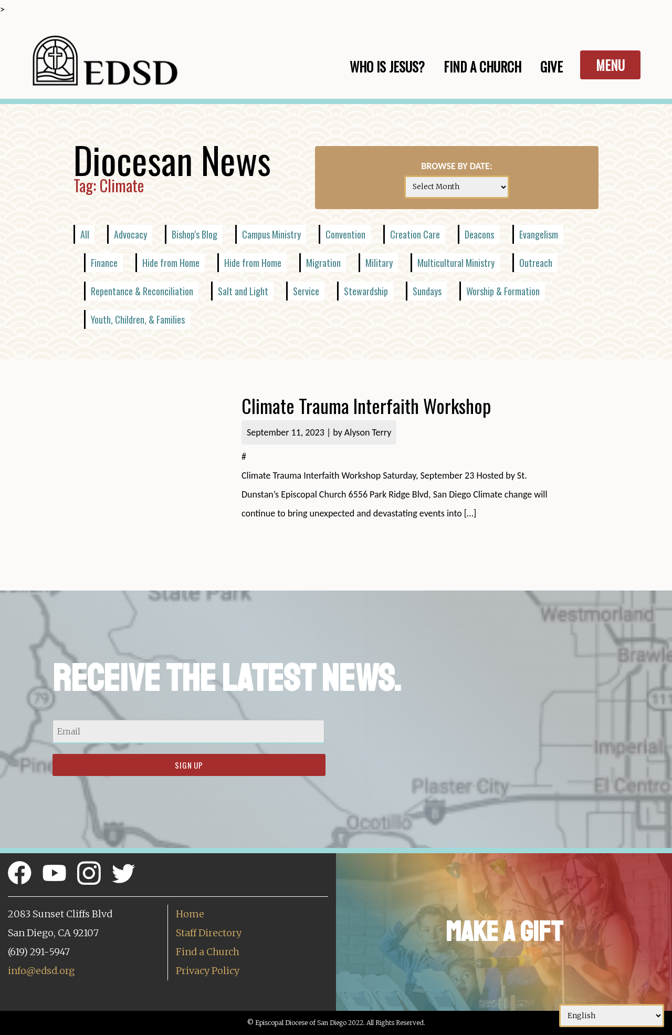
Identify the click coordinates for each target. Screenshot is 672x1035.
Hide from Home (171, 263)
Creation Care (415, 234)
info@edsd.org (41, 971)
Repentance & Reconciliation (142, 291)
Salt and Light (243, 291)
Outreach (535, 263)
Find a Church (207, 952)
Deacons (479, 234)
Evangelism (538, 234)
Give (551, 66)
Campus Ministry (271, 234)
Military (379, 263)
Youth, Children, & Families (138, 319)
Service (306, 291)
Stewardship (366, 291)
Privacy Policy (207, 971)
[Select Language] (611, 1015)
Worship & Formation (503, 291)
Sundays (427, 291)
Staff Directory (209, 933)
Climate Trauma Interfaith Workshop (368, 405)
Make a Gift (504, 931)
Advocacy (130, 234)
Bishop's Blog (194, 234)
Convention (345, 234)
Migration (323, 263)
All (84, 234)
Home (190, 914)
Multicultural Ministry (456, 263)
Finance (104, 263)
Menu (610, 64)
